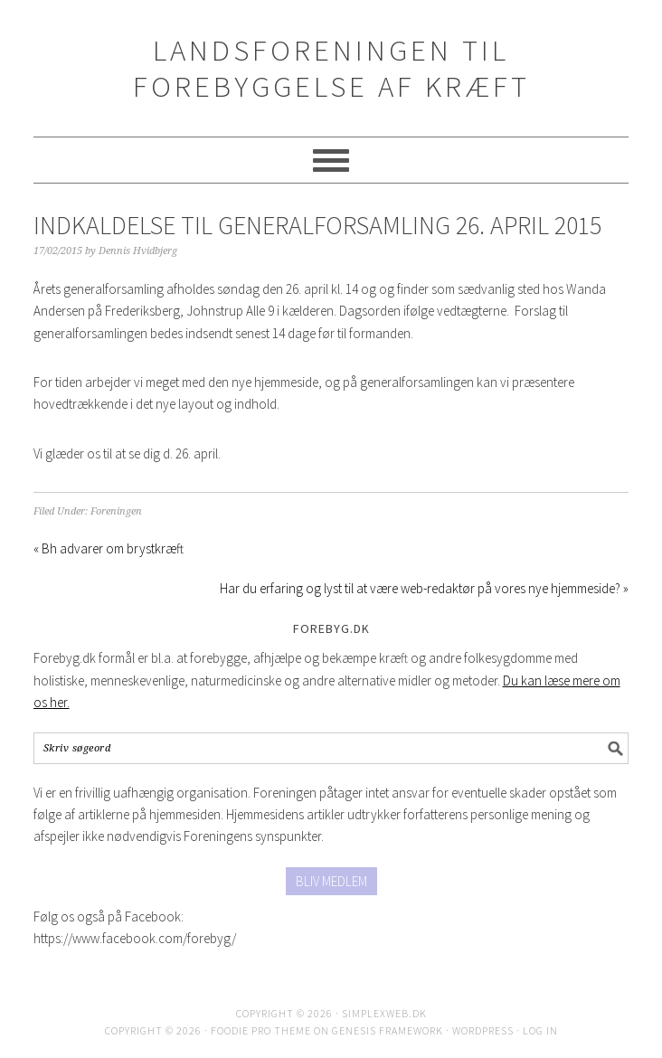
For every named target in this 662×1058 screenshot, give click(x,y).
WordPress (483, 1030)
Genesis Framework (387, 1030)
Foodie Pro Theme (261, 1030)
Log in (540, 1030)
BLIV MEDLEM (331, 881)
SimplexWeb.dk (384, 1013)
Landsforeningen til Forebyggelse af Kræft (331, 68)
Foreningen (116, 511)
